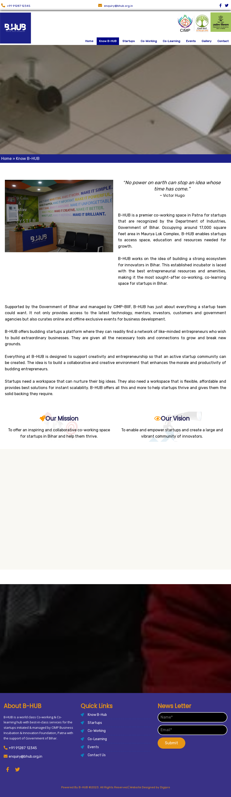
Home (6, 158)
